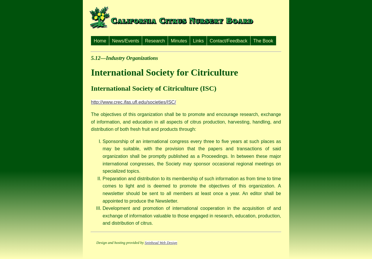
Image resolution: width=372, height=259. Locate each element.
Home (100, 40)
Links (198, 40)
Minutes (179, 40)
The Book (263, 40)
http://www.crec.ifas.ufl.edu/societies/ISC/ (133, 102)
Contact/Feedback (228, 40)
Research (155, 40)
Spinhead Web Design (161, 243)
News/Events (125, 40)
